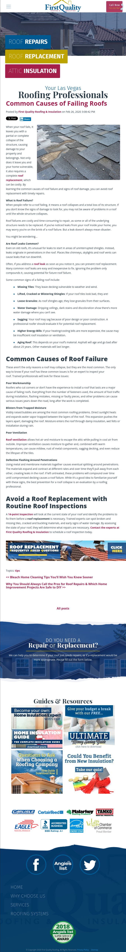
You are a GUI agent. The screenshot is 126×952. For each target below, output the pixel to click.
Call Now (114, 6)
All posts (63, 608)
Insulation (32, 71)
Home (17, 887)
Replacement (36, 57)
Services (20, 905)
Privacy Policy (83, 949)
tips (17, 570)
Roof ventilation (16, 439)
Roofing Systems (30, 914)
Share (25, 119)
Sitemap (94, 949)
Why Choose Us (28, 896)
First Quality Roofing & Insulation (39, 111)
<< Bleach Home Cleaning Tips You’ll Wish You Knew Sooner (49, 577)
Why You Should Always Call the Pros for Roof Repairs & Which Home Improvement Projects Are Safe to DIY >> (56, 585)
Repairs (27, 42)
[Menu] (8, 6)
